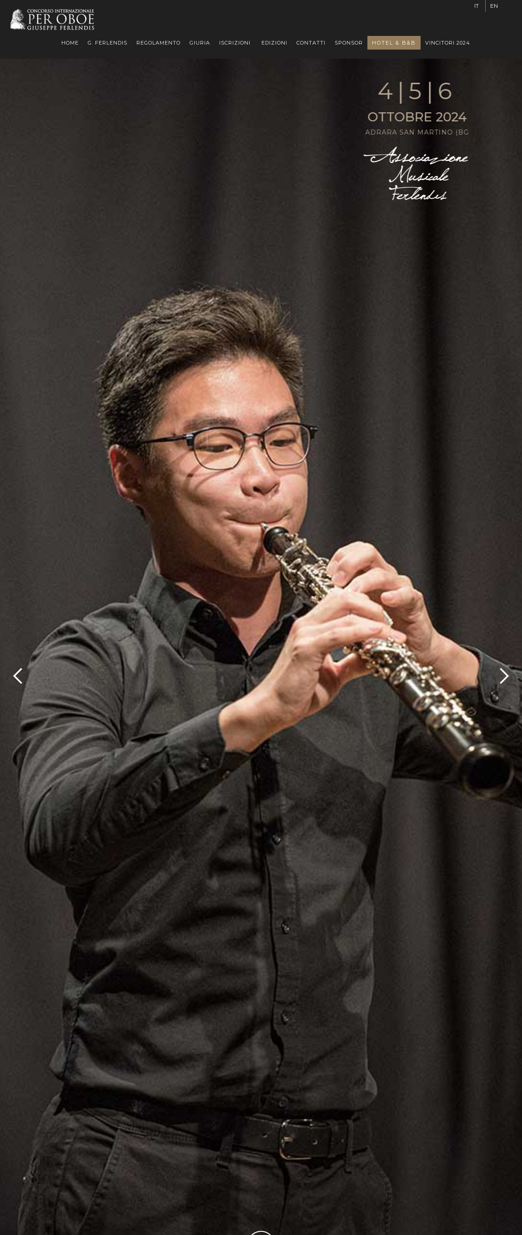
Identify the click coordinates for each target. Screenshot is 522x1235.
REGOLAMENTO (158, 43)
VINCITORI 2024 (447, 43)
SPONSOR (349, 43)
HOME (70, 43)
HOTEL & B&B (394, 43)
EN (494, 5)
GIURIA (200, 43)
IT (476, 5)
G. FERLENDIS (107, 43)
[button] (235, 43)
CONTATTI (311, 43)
